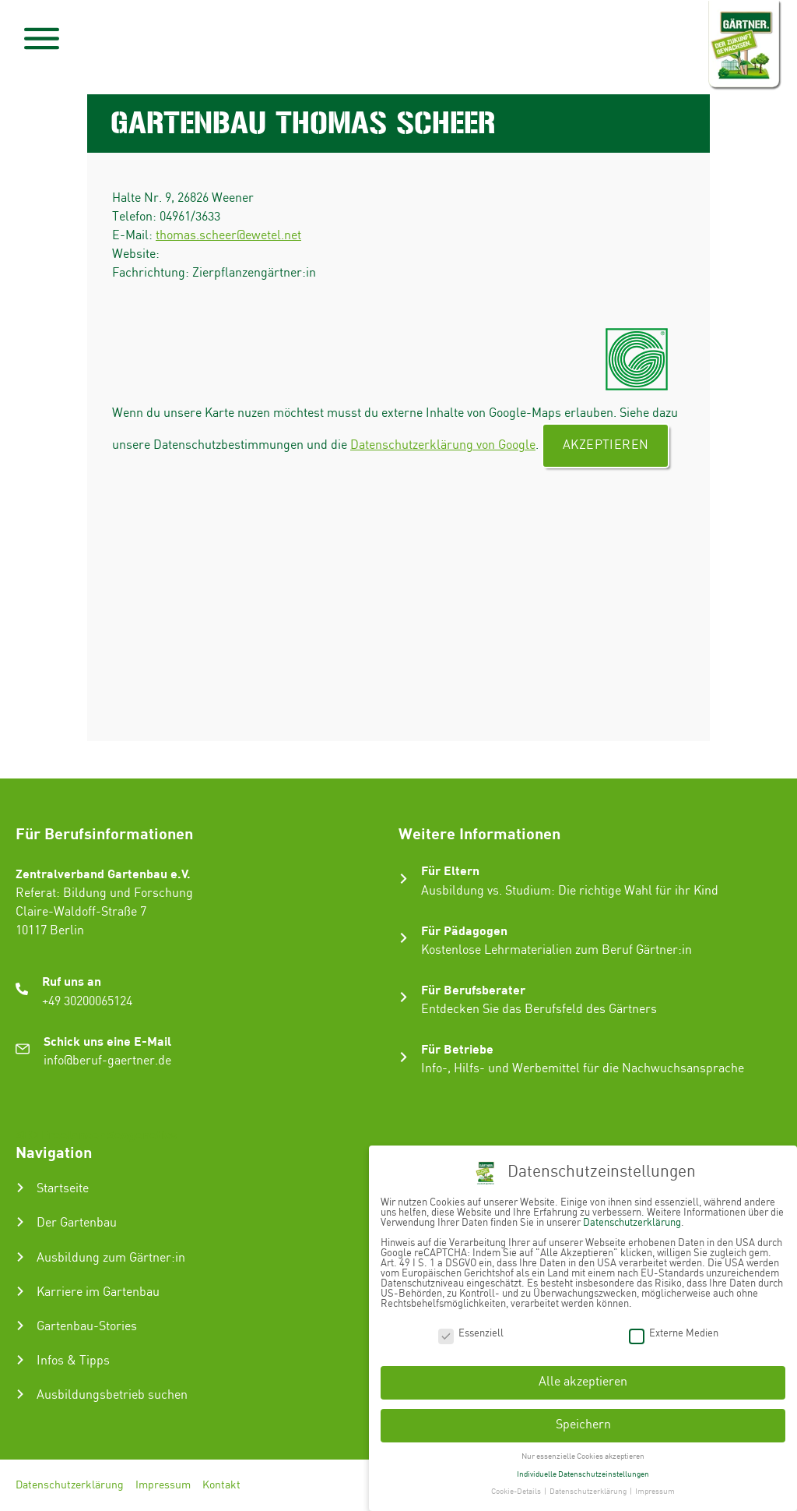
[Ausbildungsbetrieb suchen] (20, 1394)
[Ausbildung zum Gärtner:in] (20, 1257)
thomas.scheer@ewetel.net (228, 235)
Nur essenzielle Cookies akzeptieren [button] (582, 1453)
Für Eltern (450, 870)
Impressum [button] (655, 1489)
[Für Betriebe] (403, 1057)
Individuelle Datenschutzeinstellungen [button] (583, 1471)
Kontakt (221, 1485)
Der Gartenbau (77, 1223)
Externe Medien (673, 1331)
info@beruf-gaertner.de (107, 1061)
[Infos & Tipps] (20, 1359)
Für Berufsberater (473, 989)
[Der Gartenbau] (20, 1222)
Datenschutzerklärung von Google (442, 445)
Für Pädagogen (464, 930)
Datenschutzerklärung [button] (588, 1489)
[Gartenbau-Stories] (20, 1325)
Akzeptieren (605, 445)
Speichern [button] (583, 1422)
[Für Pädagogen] (403, 938)
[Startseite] (20, 1187)
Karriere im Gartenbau (98, 1292)
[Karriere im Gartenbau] (20, 1291)
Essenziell (471, 1331)
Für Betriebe (457, 1048)
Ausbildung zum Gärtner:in (111, 1258)
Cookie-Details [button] (516, 1489)
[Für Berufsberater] (403, 997)
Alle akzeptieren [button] (583, 1379)
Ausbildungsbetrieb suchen (112, 1395)
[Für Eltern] (403, 879)
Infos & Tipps (73, 1361)
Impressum (163, 1485)
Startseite (63, 1188)
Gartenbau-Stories (87, 1326)
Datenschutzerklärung (70, 1485)
